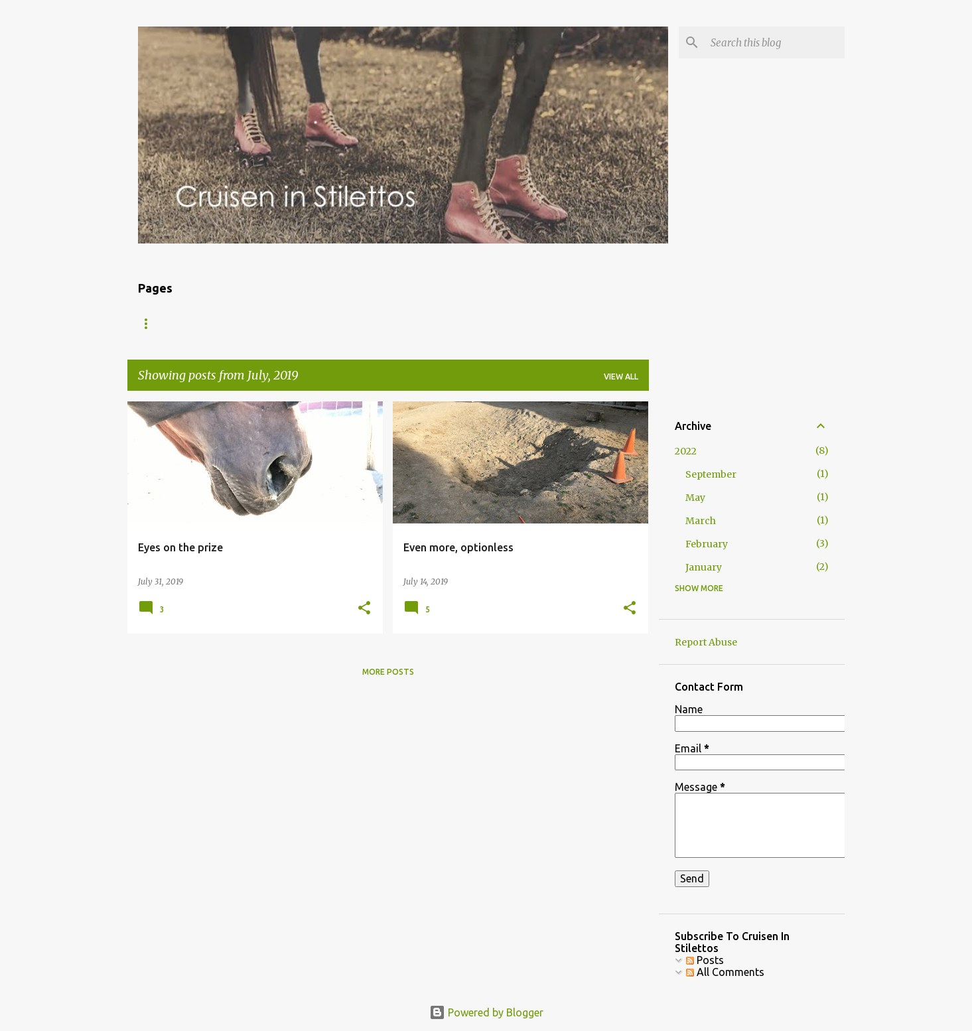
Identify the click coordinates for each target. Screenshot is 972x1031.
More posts (388, 671)
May (695, 498)
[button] (364, 609)
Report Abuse (706, 642)
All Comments (725, 972)
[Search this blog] (775, 42)
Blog (149, 323)
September (710, 474)
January (703, 567)
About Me (212, 323)
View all (621, 376)
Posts (705, 960)
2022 (686, 451)
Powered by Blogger (486, 1012)
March (700, 521)
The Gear (284, 323)
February (706, 544)
